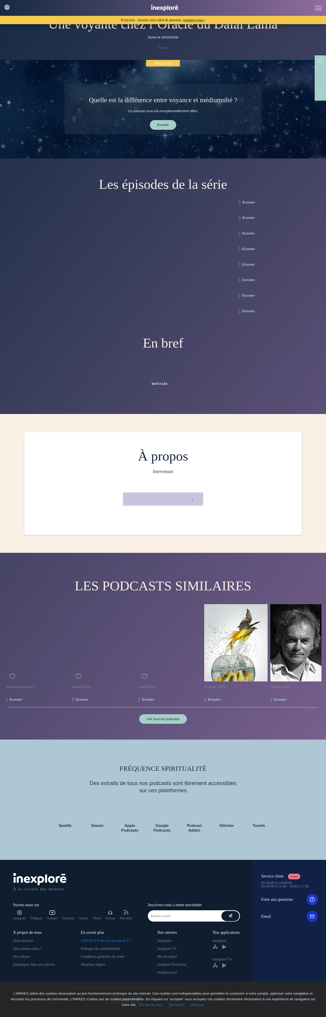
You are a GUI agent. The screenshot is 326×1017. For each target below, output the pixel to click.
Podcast (110, 915)
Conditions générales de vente (102, 956)
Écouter (163, 125)
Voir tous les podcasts (163, 719)
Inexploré (164, 941)
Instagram (19, 915)
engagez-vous (193, 20)
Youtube (52, 915)
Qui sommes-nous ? (27, 949)
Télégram (36, 918)
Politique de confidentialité (100, 949)
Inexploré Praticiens (171, 964)
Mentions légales (93, 964)
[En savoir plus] (151, 1005)
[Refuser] (197, 1005)
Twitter (83, 918)
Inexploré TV (167, 949)
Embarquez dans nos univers (34, 964)
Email (289, 916)
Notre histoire (23, 941)
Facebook (68, 918)
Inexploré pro (167, 972)
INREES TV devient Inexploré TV (106, 941)
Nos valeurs (21, 956)
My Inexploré (167, 956)
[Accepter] (176, 1005)
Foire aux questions (289, 899)
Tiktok (97, 918)
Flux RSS (126, 915)
